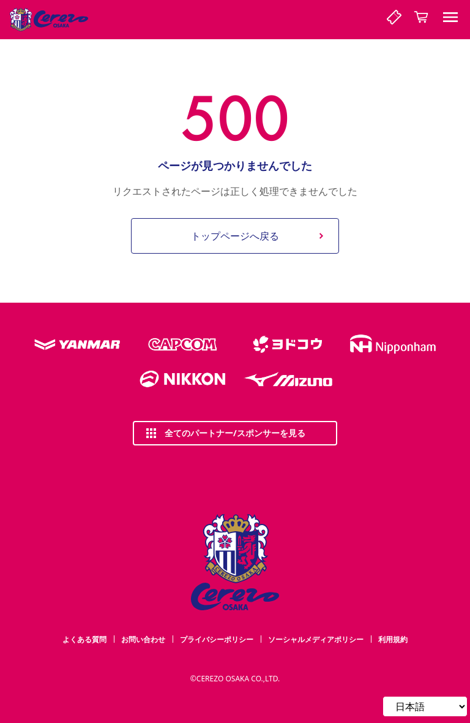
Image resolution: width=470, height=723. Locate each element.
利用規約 (393, 639)
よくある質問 (84, 639)
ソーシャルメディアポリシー (316, 639)
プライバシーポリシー (216, 639)
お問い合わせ (143, 639)
